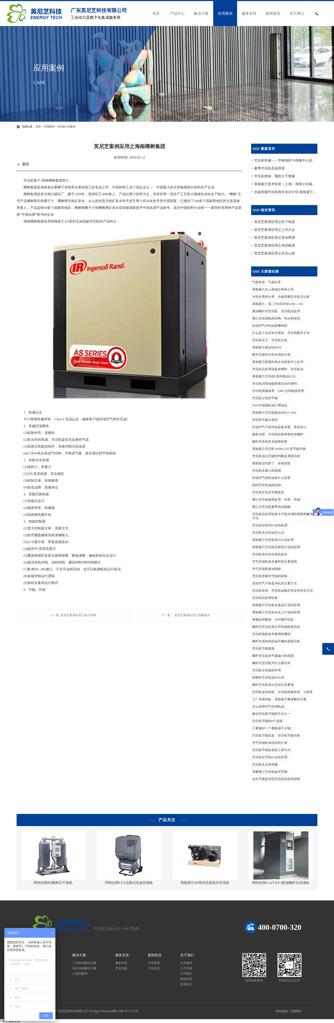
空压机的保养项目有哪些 (285, 434)
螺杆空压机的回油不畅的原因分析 (276, 641)
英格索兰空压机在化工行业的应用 (276, 612)
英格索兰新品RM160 (266, 347)
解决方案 (201, 14)
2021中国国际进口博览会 (269, 405)
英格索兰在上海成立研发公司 (273, 289)
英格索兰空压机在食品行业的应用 (276, 605)
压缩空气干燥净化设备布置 (271, 427)
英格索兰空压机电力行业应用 (273, 540)
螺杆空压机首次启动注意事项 (273, 684)
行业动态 (154, 968)
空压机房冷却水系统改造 (269, 554)
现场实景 (186, 979)
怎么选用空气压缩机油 (268, 706)
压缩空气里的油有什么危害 (271, 478)
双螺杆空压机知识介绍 (268, 677)
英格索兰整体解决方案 (291, 699)
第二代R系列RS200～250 (285, 304)
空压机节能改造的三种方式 (271, 750)
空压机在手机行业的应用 (269, 757)
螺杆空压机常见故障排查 (269, 441)
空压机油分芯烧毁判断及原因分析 (276, 456)
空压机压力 (260, 340)
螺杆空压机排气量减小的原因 (273, 655)
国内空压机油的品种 (266, 485)
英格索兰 (258, 304)
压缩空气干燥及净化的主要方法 (274, 583)
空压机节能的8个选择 (267, 721)
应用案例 (225, 14)
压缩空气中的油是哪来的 (269, 325)
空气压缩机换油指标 (266, 569)
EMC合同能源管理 (291, 391)
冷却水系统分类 (263, 296)
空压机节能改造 (263, 735)
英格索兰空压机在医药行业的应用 (276, 547)
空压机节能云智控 (265, 420)
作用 (287, 499)
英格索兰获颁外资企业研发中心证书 (277, 362)
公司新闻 (154, 963)
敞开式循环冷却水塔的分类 (271, 354)
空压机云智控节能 (265, 398)
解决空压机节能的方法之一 (271, 713)
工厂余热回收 (261, 699)
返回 (23, 164)
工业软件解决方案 (84, 963)
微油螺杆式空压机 (265, 311)
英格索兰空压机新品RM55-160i (274, 412)
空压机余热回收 (263, 692)
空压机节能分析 (289, 735)
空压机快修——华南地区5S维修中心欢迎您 (286, 160)
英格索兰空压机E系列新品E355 (274, 376)
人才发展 (186, 968)
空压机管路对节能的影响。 (271, 576)
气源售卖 (258, 282)
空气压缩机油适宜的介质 (269, 742)
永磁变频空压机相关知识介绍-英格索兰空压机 (288, 192)
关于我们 (296, 14)
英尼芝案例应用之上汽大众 (274, 229)
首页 (156, 14)
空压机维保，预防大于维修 (274, 176)
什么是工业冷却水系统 (268, 333)
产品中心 (177, 14)
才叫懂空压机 (284, 619)
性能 (297, 499)
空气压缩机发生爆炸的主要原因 (274, 561)
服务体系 (121, 963)
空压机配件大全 (298, 333)
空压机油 (297, 369)
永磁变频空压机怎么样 (294, 296)
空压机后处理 (290, 311)
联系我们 (186, 984)
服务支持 (249, 14)
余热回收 (284, 463)
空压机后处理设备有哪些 (269, 369)
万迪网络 (295, 1011)
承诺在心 (300, 427)
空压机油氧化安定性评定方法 (292, 590)
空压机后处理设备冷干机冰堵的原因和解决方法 (282, 516)
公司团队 (186, 973)
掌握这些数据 (261, 619)
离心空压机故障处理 (266, 499)
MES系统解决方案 (84, 968)
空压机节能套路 (263, 648)
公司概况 (186, 963)
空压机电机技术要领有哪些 (271, 634)
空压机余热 (260, 590)
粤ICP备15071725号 (125, 1011)
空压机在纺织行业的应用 (269, 525)
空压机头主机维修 (265, 764)
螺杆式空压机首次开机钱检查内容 (276, 627)
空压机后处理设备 (265, 598)
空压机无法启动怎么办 (268, 532)
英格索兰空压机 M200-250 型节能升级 (279, 449)
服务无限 (258, 434)
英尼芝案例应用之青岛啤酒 (274, 237)
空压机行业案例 (66, 126)
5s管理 (307, 692)
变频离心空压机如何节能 (269, 771)
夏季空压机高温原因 (269, 168)
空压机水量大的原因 (266, 470)
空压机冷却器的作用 (266, 670)
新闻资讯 (273, 14)
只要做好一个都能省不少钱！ (273, 728)
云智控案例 (79, 973)
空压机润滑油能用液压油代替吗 (274, 383)
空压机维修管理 (289, 692)
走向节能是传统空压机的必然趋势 (276, 779)
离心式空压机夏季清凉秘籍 (271, 507)
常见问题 (121, 968)
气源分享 (274, 282)
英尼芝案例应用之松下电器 (274, 222)
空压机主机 (279, 340)
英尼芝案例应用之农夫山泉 (274, 253)
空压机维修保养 (263, 391)
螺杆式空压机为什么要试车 (271, 663)
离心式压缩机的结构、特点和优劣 (276, 318)
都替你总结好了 (263, 463)
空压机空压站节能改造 (268, 492)
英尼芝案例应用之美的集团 (274, 245)
